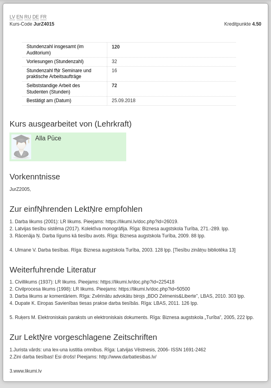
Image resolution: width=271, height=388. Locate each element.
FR (43, 17)
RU (27, 17)
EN (20, 17)
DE (35, 17)
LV (12, 17)
